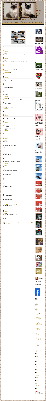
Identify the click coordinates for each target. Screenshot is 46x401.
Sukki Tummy (37, 385)
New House (37, 377)
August (37, 314)
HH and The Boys (6, 93)
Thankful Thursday (38, 317)
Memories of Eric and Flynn (7, 169)
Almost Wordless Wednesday (39, 324)
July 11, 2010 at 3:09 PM (6, 163)
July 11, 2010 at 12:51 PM (6, 151)
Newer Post (4, 222)
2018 (36, 303)
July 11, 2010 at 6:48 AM (6, 96)
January (37, 346)
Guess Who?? (37, 364)
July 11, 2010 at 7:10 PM (6, 187)
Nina (4, 79)
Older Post (32, 222)
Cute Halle (37, 333)
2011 (36, 309)
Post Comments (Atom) (7, 223)
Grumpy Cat (37, 363)
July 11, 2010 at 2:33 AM (6, 70)
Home (18, 222)
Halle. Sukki (37, 366)
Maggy (36, 372)
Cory (4, 117)
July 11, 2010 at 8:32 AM (6, 115)
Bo (4, 60)
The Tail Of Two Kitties (38, 339)
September (38, 313)
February (37, 345)
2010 (36, 310)
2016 (36, 305)
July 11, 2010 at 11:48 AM (6, 138)
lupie (4, 124)
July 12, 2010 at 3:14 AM (6, 211)
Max (36, 374)
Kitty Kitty (37, 371)
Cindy (5, 213)
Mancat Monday (38, 337)
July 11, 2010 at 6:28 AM (6, 88)
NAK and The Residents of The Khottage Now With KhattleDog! (10, 204)
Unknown (5, 49)
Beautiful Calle (37, 334)
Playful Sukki (37, 328)
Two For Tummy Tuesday (38, 319)
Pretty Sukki (37, 332)
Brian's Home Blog (6, 110)
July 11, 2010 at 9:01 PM (6, 202)
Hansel (5, 140)
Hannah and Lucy (6, 98)
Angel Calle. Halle (37, 350)
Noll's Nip (5, 185)
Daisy (5, 153)
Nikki (36, 378)
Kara (36, 370)
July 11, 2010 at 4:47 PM (6, 171)
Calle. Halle (37, 356)
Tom (36, 387)
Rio (36, 379)
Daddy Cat (37, 358)
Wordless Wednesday (38, 318)
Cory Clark (5, 198)
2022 (36, 300)
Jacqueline (37, 367)
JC (4, 132)
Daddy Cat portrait (37, 359)
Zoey (36, 388)
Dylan (36, 361)
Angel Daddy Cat (37, 351)
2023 (36, 299)
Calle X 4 (37, 327)
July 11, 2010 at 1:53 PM (6, 155)
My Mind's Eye (5, 165)
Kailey (36, 369)
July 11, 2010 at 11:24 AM (6, 130)
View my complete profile (37, 285)
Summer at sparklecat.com (7, 72)
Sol (36, 383)
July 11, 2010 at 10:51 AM (6, 122)
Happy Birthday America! (38, 338)
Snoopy (36, 382)
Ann (36, 353)
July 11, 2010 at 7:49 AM (6, 108)
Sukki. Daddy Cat (37, 386)
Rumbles (37, 380)
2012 (36, 308)
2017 (36, 304)
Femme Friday (37, 322)
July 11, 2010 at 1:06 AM (6, 58)
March (37, 344)
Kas (4, 53)
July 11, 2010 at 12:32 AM (6, 51)
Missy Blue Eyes (37, 375)
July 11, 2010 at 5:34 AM (6, 77)
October (37, 312)
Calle (36, 355)
